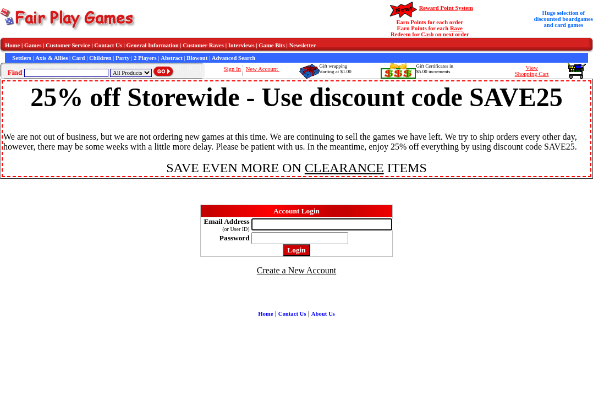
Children (100, 58)
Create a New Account (296, 270)
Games (32, 45)
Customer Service (68, 45)
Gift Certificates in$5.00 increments (434, 68)
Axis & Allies (51, 58)
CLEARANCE (344, 168)
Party (122, 58)
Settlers (21, 58)
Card (78, 58)
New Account (262, 69)
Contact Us (108, 45)
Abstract (172, 58)
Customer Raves (203, 45)
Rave (456, 28)
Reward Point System (446, 8)
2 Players (145, 58)
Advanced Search (233, 58)
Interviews (241, 45)
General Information (153, 45)
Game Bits (272, 45)
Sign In (232, 69)
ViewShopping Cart (532, 71)
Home (12, 45)
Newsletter (302, 45)
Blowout (196, 58)
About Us (323, 314)
